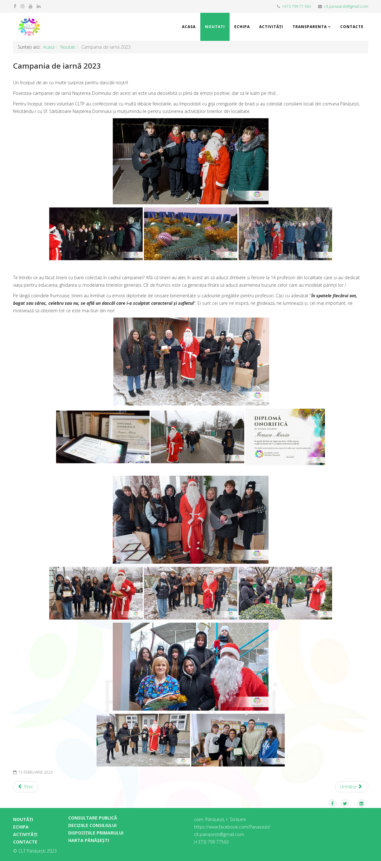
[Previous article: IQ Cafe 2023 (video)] (25, 786)
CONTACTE (25, 842)
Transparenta (310, 26)
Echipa (242, 26)
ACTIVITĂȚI (25, 834)
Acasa (189, 26)
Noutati (215, 26)
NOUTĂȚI (23, 819)
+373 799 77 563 (296, 6)
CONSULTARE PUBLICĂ (92, 818)
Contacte (352, 26)
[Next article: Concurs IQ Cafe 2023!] (351, 786)
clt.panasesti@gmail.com (346, 6)
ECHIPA (21, 827)
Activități (271, 26)
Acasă (49, 47)
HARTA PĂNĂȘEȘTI (88, 840)
